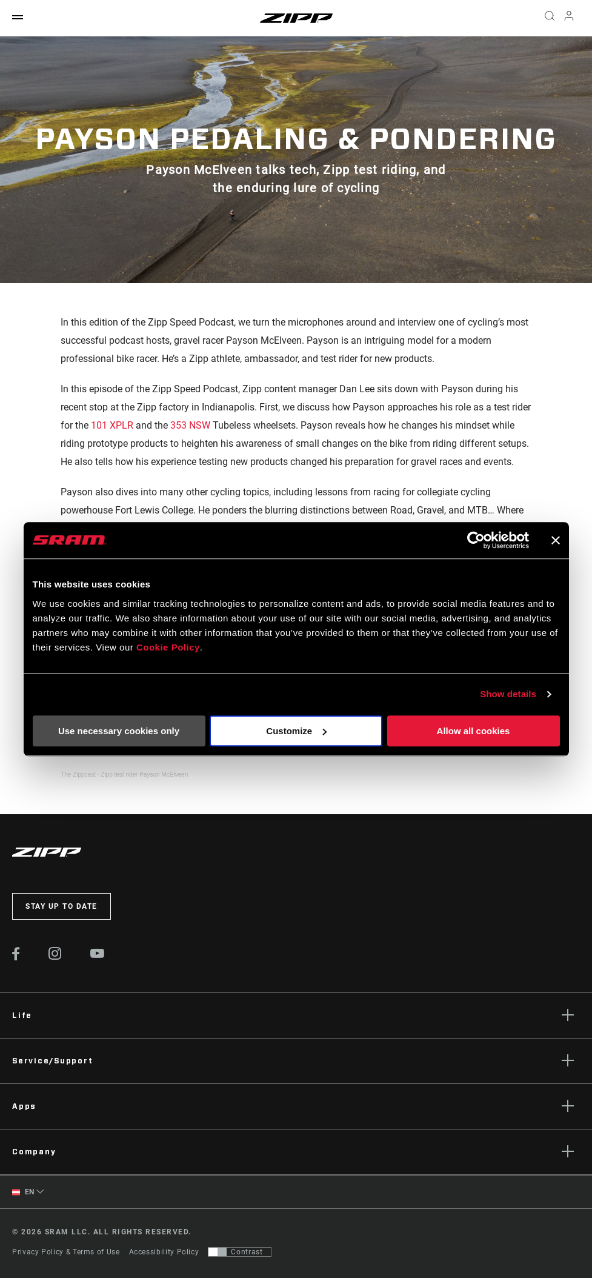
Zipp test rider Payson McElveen (144, 774)
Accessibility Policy (164, 1252)
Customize (296, 731)
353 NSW (190, 425)
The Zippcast (78, 774)
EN (23, 1192)
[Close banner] (555, 540)
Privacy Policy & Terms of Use (66, 1252)
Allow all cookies (473, 731)
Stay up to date (61, 906)
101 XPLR (112, 425)
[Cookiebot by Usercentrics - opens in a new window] (476, 540)
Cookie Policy (168, 647)
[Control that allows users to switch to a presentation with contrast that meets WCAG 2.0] (239, 1252)
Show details (508, 694)
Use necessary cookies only (118, 731)
